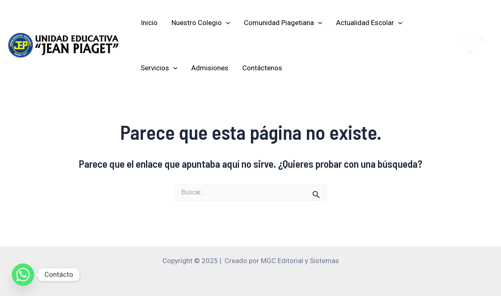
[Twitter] (470, 52)
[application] (226, 22)
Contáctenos (262, 68)
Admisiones (209, 68)
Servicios (159, 67)
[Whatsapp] (23, 275)
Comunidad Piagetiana (283, 22)
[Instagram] (465, 40)
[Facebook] (482, 40)
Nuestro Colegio (201, 22)
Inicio (149, 22)
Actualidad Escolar (369, 22)
